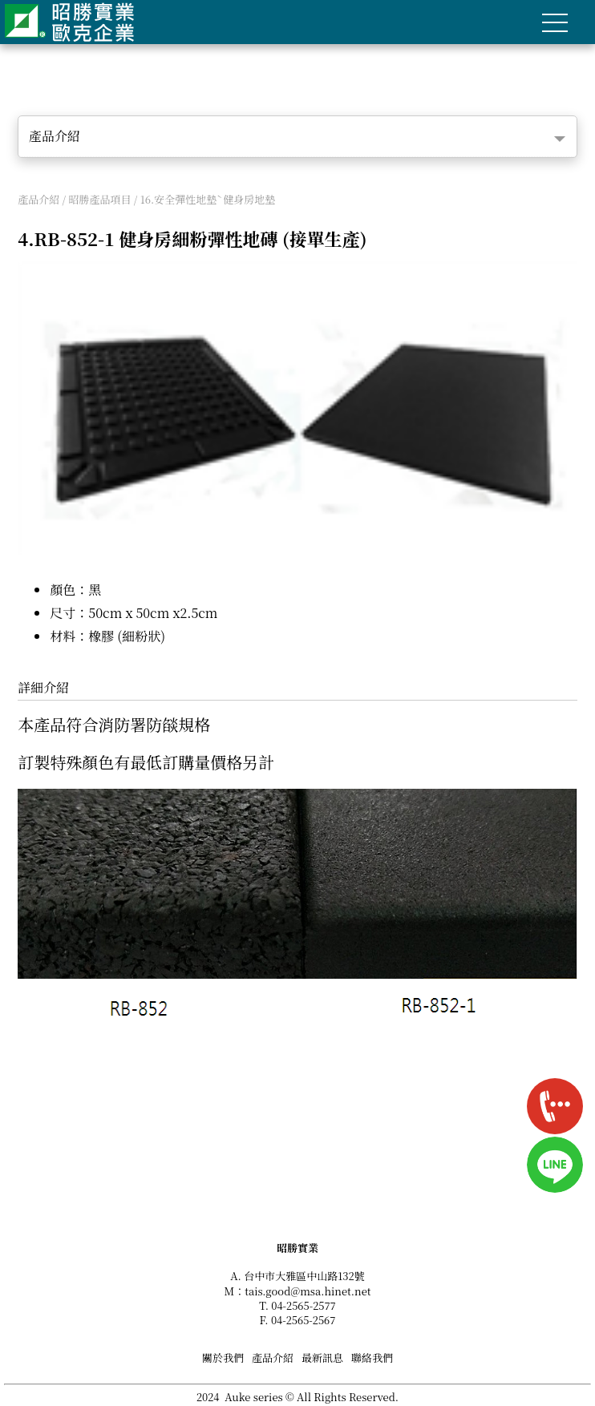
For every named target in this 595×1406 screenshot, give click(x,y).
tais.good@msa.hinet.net (307, 1291)
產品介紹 (54, 136)
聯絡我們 (372, 1357)
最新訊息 (322, 1357)
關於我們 (223, 1357)
